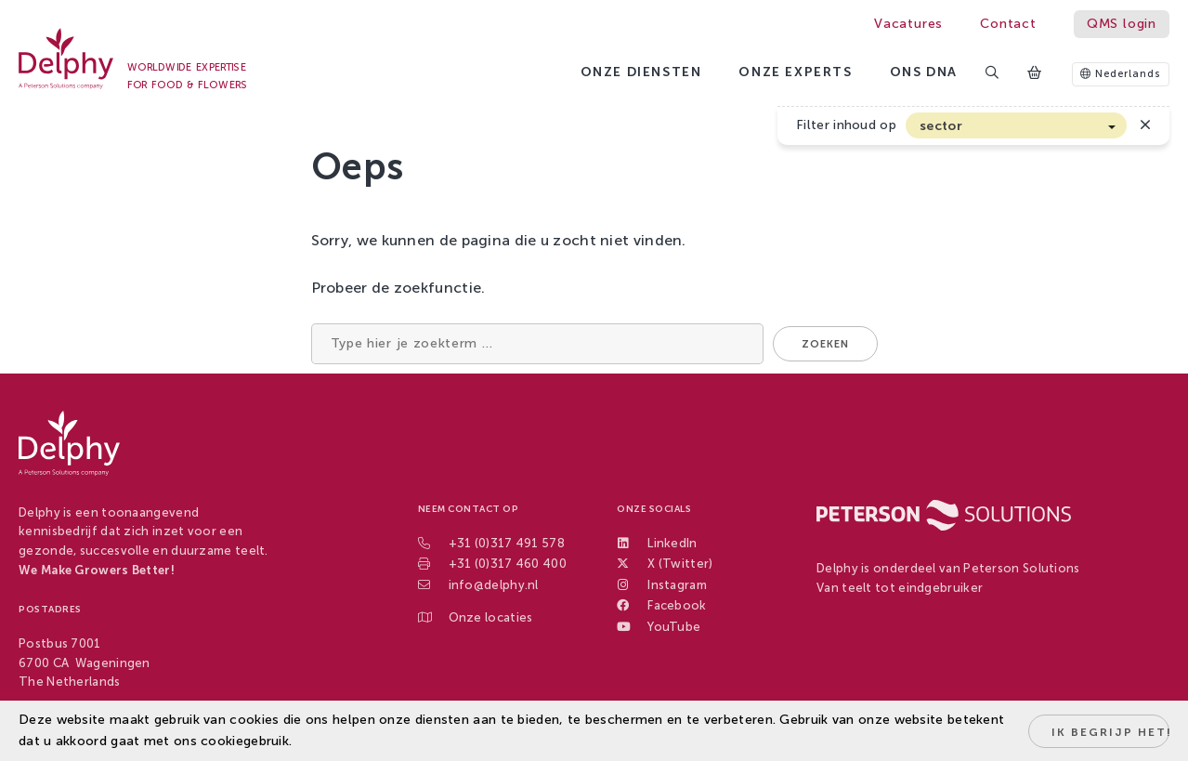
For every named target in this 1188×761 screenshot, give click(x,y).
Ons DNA (924, 72)
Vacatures (908, 24)
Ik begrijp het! (1110, 732)
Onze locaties (491, 617)
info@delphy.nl (494, 585)
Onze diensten (641, 72)
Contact (1008, 24)
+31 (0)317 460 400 (508, 564)
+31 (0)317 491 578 (507, 543)
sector (941, 126)
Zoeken (825, 344)
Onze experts (795, 72)
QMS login (1121, 24)
